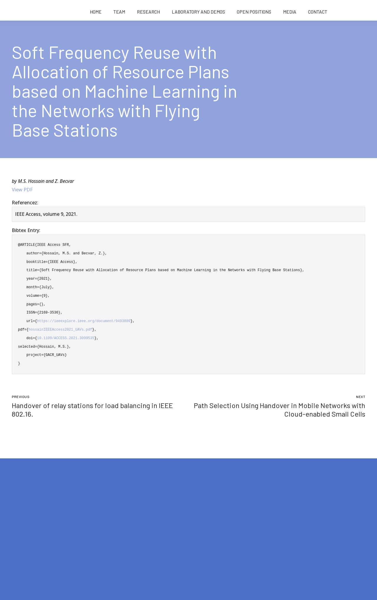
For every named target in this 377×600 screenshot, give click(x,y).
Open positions (254, 11)
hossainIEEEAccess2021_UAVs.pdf (60, 329)
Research (148, 11)
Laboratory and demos (198, 11)
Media (289, 11)
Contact (317, 11)
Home (96, 11)
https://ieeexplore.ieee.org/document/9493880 (83, 321)
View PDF (22, 189)
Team (119, 11)
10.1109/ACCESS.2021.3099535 (65, 338)
